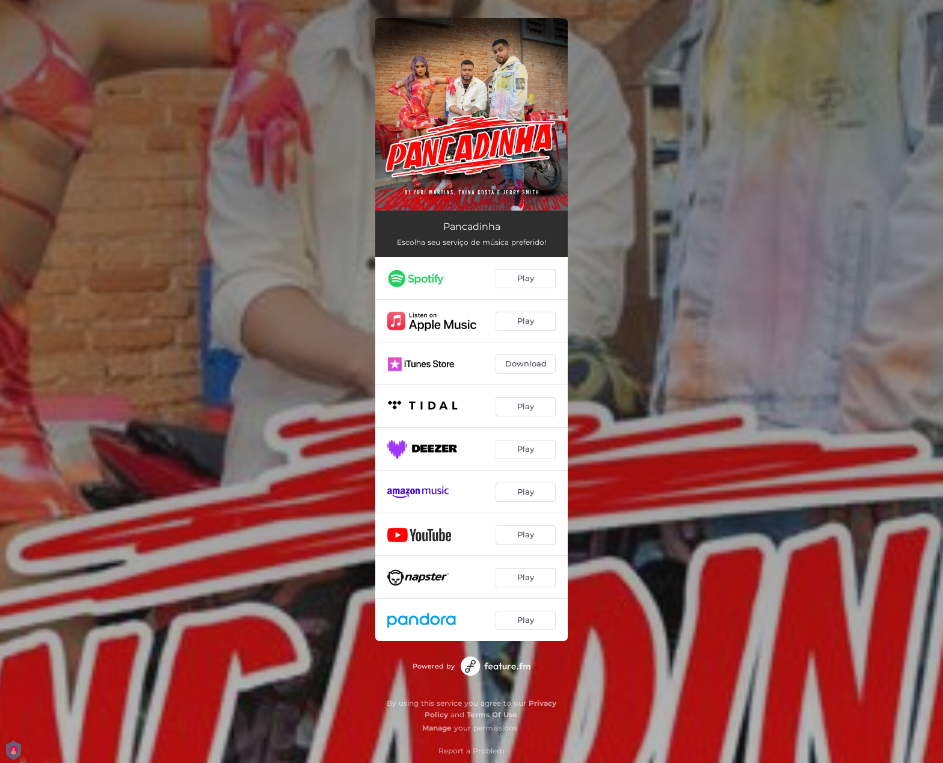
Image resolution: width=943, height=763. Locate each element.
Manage (437, 727)
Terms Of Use (492, 714)
